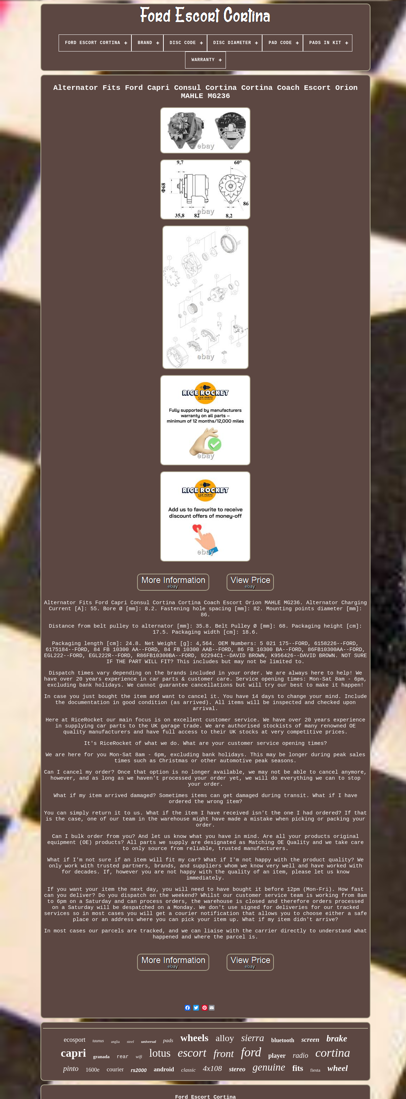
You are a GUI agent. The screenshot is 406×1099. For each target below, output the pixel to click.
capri (73, 1052)
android (164, 1069)
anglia (115, 1042)
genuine (269, 1067)
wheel (337, 1068)
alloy (225, 1038)
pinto (71, 1068)
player (277, 1055)
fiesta (315, 1070)
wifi (139, 1056)
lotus (159, 1053)
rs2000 (138, 1070)
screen (310, 1039)
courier (115, 1069)
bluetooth (282, 1040)
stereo (237, 1069)
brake (336, 1038)
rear (123, 1057)
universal (148, 1041)
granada (101, 1056)
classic (188, 1070)
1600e (92, 1070)
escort (192, 1052)
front (223, 1053)
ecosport (75, 1039)
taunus (98, 1040)
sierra (252, 1038)
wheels (194, 1037)
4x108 (212, 1068)
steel (130, 1041)
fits (297, 1068)
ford (251, 1052)
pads (168, 1040)
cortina (332, 1052)
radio (300, 1055)
